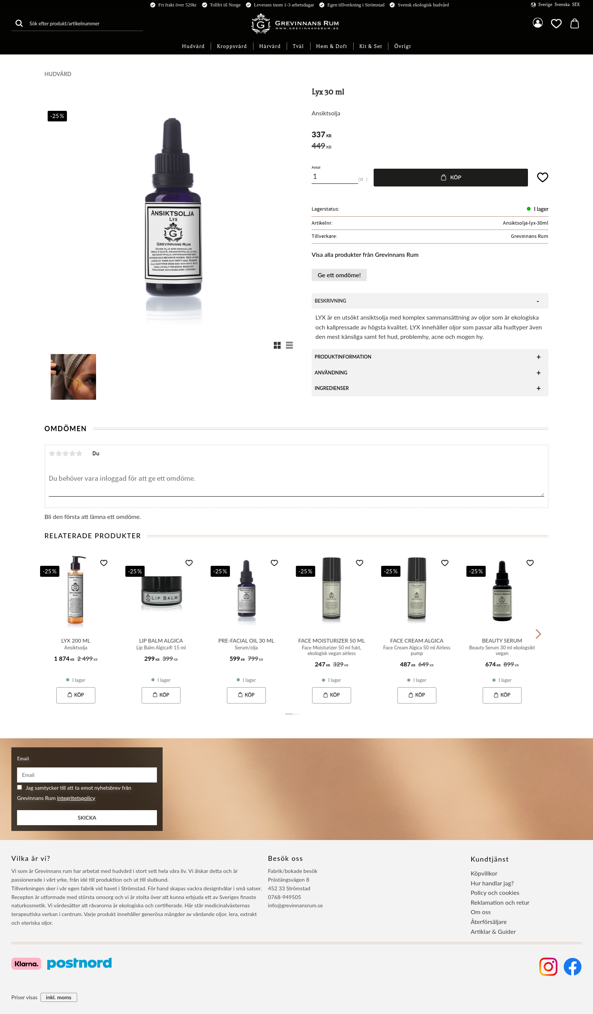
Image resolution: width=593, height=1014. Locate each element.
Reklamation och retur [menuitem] (499, 902)
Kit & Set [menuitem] (370, 46)
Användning (331, 373)
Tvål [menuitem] (298, 46)
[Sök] (18, 23)
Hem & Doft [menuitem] (331, 46)
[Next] (538, 634)
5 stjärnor (79, 453)
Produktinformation (343, 357)
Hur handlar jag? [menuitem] (492, 883)
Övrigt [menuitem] (402, 46)
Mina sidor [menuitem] (538, 23)
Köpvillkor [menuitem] (483, 873)
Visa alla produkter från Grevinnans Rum (365, 254)
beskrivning (330, 301)
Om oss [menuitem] (480, 911)
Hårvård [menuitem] (270, 46)
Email (23, 758)
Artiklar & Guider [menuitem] (493, 931)
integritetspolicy (76, 798)
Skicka (87, 817)
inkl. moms (58, 997)
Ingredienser (332, 388)
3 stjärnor (65, 453)
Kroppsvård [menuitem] (232, 46)
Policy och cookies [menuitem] (494, 892)
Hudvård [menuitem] (193, 46)
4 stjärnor (72, 453)
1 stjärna (52, 453)
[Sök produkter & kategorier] (84, 23)
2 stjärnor (59, 453)
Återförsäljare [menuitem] (488, 921)
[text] (430, 135)
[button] (556, 23)
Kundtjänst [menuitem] (489, 859)
